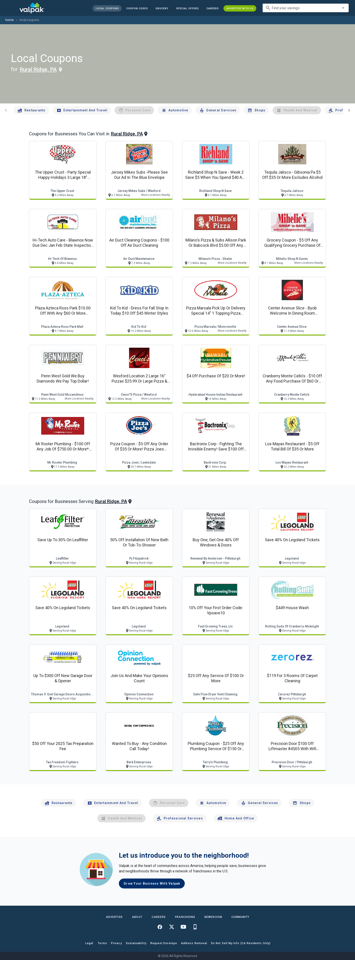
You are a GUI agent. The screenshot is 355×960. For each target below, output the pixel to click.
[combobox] (306, 8)
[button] (187, 8)
